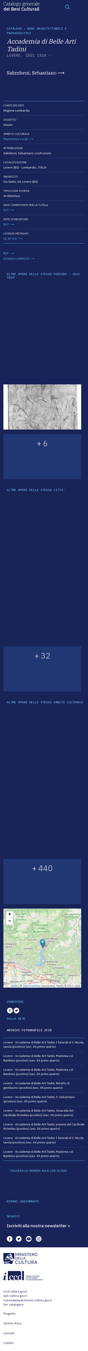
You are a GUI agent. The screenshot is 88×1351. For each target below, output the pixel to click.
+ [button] (9, 914)
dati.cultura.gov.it (15, 1296)
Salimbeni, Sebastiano (31, 73)
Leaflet (14, 985)
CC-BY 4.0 (10, 239)
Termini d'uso (12, 1323)
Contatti (9, 1333)
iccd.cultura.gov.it (15, 1291)
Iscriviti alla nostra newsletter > (38, 1225)
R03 (6, 224)
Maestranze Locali (15, 139)
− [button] (9, 921)
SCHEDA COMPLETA (16, 259)
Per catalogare (13, 1305)
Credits (8, 1343)
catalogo (14, 28)
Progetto (9, 1314)
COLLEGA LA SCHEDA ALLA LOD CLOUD (38, 1171)
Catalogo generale (21, 6)
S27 (6, 210)
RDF (6, 253)
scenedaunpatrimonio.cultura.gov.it (27, 1300)
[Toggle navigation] (67, 6)
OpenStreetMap (32, 985)
